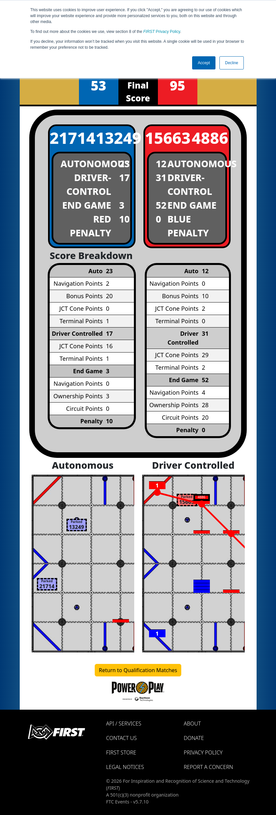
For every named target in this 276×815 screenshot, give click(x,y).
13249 (115, 137)
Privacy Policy (161, 31)
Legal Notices (125, 767)
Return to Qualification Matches (138, 670)
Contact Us (121, 738)
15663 (164, 137)
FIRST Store (121, 752)
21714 (69, 137)
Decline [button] (231, 63)
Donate (194, 738)
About (192, 723)
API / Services (123, 723)
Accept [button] (204, 63)
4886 (210, 137)
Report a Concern (208, 767)
